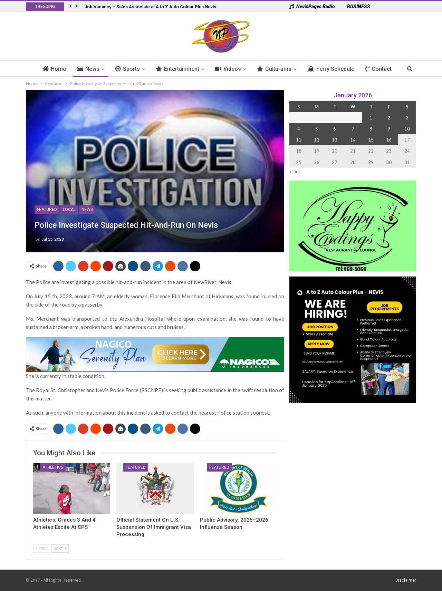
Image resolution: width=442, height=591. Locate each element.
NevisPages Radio (312, 6)
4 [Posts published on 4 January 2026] (298, 129)
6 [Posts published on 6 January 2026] (334, 129)
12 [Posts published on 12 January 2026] (316, 140)
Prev (42, 548)
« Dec (294, 171)
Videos (232, 69)
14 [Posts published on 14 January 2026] (353, 140)
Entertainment (181, 69)
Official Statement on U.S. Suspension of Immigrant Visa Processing (153, 527)
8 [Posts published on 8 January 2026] (370, 129)
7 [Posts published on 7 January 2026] (353, 129)
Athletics (52, 467)
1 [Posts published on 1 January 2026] (370, 117)
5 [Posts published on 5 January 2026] (316, 129)
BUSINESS (355, 6)
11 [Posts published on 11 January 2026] (298, 140)
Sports (131, 69)
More (376, 69)
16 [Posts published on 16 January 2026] (389, 140)
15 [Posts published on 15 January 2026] (371, 140)
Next (60, 548)
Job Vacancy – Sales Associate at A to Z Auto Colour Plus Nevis (150, 6)
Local (69, 209)
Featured (47, 209)
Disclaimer (405, 580)
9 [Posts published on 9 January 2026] (388, 129)
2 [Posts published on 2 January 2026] (388, 117)
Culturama (278, 69)
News (92, 69)
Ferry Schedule (334, 69)
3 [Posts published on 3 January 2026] (407, 117)
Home (58, 69)
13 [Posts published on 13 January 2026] (334, 140)
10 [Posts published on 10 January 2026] (407, 129)
